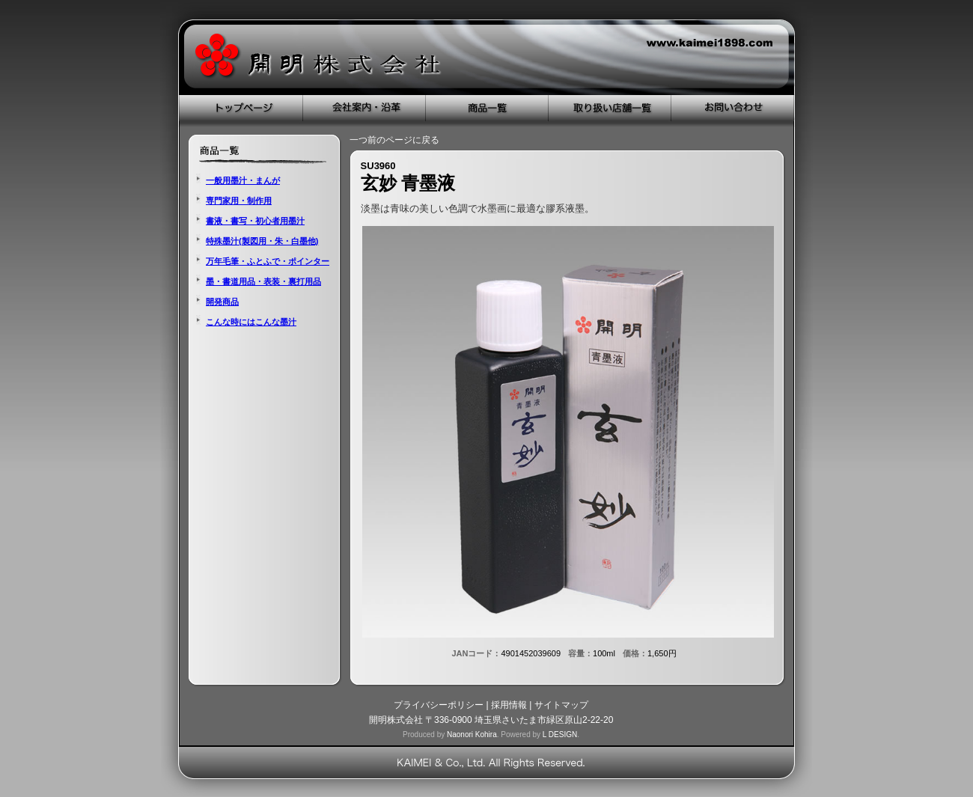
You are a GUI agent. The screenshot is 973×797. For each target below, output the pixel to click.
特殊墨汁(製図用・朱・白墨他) (262, 240)
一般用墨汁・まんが (243, 180)
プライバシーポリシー (439, 705)
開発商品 (222, 301)
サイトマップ (561, 705)
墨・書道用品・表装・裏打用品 (263, 281)
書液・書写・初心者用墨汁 (255, 220)
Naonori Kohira (472, 734)
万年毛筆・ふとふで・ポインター (267, 261)
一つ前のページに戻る (394, 140)
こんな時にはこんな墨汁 (251, 321)
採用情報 (509, 705)
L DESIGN (560, 734)
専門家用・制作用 (239, 200)
